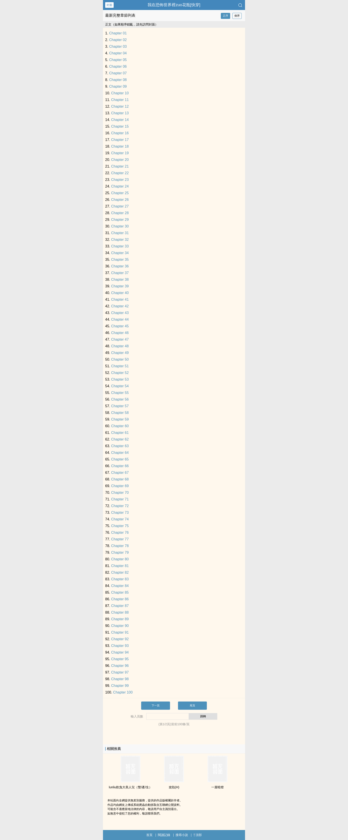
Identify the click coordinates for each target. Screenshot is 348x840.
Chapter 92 (120, 639)
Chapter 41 (120, 299)
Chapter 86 (120, 599)
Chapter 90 (120, 626)
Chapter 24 (120, 186)
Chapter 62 (120, 439)
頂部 (197, 835)
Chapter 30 (120, 226)
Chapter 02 (118, 40)
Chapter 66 (120, 466)
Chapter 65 (120, 459)
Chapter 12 (120, 106)
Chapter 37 (120, 273)
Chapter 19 (120, 153)
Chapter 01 (118, 33)
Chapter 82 (120, 572)
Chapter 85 (120, 592)
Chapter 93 (120, 646)
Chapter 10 (120, 93)
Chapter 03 (118, 46)
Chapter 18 (120, 146)
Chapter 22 (120, 173)
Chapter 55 (120, 393)
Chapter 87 (120, 606)
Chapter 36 (120, 266)
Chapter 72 (120, 506)
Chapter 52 (120, 373)
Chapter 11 (120, 100)
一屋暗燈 (217, 787)
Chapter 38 (120, 279)
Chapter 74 (120, 519)
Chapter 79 (120, 552)
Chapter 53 (120, 379)
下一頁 (156, 705)
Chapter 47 (120, 339)
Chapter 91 (120, 632)
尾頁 (192, 705)
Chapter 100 (123, 692)
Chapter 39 (120, 286)
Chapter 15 (120, 126)
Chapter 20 (120, 160)
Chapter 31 (120, 233)
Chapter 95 (120, 659)
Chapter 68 (120, 479)
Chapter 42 (120, 306)
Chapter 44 (120, 319)
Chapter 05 (118, 60)
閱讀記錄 (164, 835)
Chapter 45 (120, 326)
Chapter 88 (120, 612)
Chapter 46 (120, 333)
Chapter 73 (120, 512)
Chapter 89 (120, 619)
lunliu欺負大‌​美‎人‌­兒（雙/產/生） (130, 787)
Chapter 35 (120, 259)
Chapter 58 (120, 413)
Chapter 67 (120, 472)
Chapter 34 (120, 253)
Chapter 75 (120, 526)
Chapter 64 (120, 453)
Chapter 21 (120, 166)
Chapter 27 (120, 206)
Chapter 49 (120, 353)
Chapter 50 (120, 359)
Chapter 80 (120, 559)
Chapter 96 (120, 666)
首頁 (149, 835)
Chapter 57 (120, 406)
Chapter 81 (120, 566)
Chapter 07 (118, 73)
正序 (225, 15)
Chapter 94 (120, 652)
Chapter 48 (120, 346)
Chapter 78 (120, 546)
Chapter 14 (120, 120)
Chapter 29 (120, 219)
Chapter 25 (120, 193)
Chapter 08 (118, 80)
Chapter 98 (120, 679)
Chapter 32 (120, 239)
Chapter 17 (120, 140)
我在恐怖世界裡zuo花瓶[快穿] (174, 5)
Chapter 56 (120, 399)
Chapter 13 (120, 113)
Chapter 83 (120, 579)
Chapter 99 (120, 686)
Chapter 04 (118, 53)
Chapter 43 (120, 313)
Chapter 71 (120, 499)
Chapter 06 (118, 66)
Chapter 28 (120, 213)
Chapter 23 (120, 180)
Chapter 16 (120, 133)
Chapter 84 (120, 586)
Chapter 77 (120, 539)
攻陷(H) (174, 787)
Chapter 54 (120, 386)
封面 (109, 5)
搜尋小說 (182, 835)
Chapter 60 (120, 426)
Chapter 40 (120, 293)
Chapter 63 (120, 446)
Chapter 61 (120, 433)
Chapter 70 (120, 492)
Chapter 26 (120, 200)
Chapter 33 (120, 246)
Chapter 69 (120, 486)
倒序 (237, 15)
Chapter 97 (120, 672)
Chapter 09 (118, 86)
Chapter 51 (120, 366)
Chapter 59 (120, 419)
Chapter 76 (120, 532)
